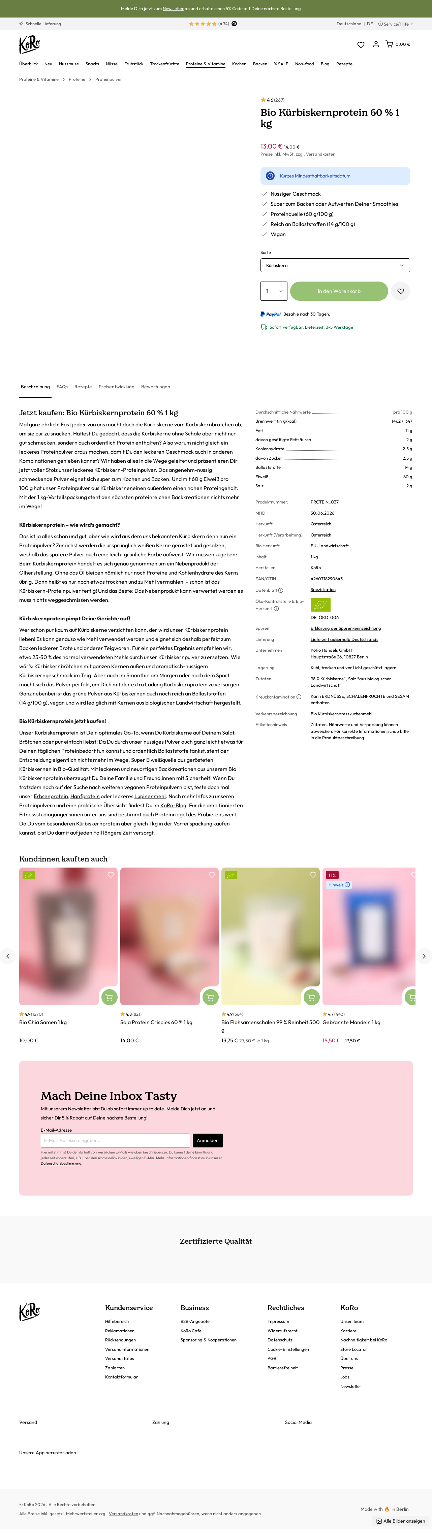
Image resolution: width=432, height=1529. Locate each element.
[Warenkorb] (398, 44)
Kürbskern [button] (277, 265)
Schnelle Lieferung (40, 23)
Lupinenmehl (150, 796)
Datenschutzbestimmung (61, 1163)
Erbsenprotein (51, 796)
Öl (82, 572)
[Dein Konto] (376, 45)
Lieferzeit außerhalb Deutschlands (344, 639)
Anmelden (208, 1140)
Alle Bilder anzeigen (400, 1521)
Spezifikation (323, 589)
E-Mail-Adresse (56, 1130)
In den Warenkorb (339, 291)
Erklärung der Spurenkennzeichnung (346, 628)
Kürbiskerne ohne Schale (171, 433)
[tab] (35, 387)
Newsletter (173, 8)
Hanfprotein (85, 796)
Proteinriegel (171, 814)
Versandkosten (320, 154)
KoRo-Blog (173, 805)
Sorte (265, 252)
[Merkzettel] (361, 45)
